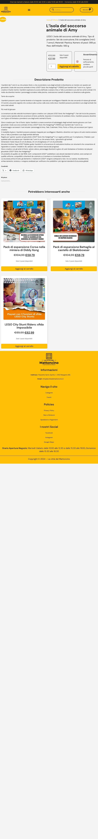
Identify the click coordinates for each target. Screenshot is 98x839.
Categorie (49, 393)
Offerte (55, 20)
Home (49, 20)
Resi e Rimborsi (49, 415)
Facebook (49, 433)
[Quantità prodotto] (52, 66)
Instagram (49, 437)
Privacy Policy (49, 410)
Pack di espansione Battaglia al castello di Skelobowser (74, 248)
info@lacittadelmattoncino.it (53, 379)
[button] (29, 10)
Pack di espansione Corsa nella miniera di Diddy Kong (24, 248)
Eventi (49, 397)
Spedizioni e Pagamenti (49, 420)
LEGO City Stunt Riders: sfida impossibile (24, 326)
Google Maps (49, 442)
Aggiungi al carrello (69, 66)
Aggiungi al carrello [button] (24, 268)
